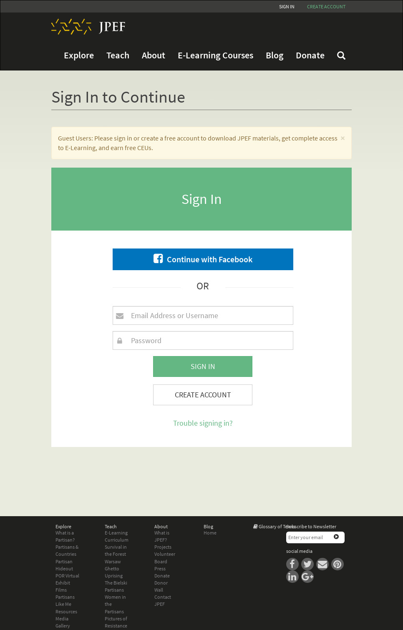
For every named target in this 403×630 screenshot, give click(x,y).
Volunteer (164, 554)
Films (61, 590)
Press (160, 568)
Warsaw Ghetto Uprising (114, 568)
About (153, 55)
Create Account (203, 394)
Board (160, 561)
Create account (326, 6)
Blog (274, 55)
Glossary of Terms (277, 526)
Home (210, 533)
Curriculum (116, 540)
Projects (162, 547)
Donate (310, 55)
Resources (66, 611)
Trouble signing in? (203, 423)
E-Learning (116, 533)
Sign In (287, 6)
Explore (79, 55)
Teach (117, 55)
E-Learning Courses (215, 55)
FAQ (341, 55)
